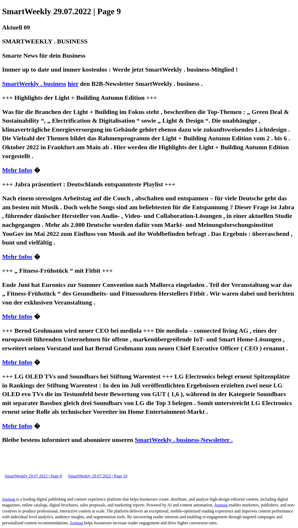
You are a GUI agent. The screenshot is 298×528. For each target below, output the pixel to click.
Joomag (9, 499)
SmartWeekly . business (34, 83)
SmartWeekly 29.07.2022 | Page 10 (97, 476)
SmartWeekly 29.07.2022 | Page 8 (33, 476)
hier (73, 83)
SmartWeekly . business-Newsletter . (184, 439)
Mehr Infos (17, 170)
